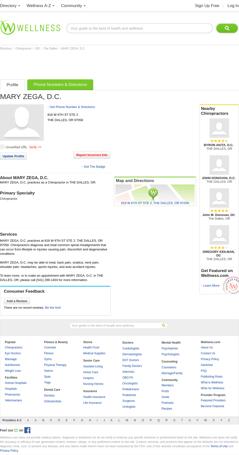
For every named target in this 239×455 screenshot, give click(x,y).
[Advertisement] (88, 63)
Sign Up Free (207, 5)
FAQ (204, 370)
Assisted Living (93, 366)
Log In (233, 5)
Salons (48, 370)
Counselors (169, 367)
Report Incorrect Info (92, 155)
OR (37, 48)
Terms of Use (219, 446)
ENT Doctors (130, 360)
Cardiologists (130, 348)
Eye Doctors (13, 353)
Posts (165, 391)
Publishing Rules (211, 376)
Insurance (90, 391)
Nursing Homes (93, 384)
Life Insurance (92, 403)
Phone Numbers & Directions (60, 84)
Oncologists (130, 383)
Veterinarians (13, 400)
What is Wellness (212, 382)
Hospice (88, 378)
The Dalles (50, 48)
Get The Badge (94, 166)
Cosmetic (50, 347)
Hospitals (11, 388)
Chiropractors (13, 347)
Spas (47, 376)
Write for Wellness (212, 388)
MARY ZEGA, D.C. (73, 48)
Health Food (91, 347)
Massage (11, 359)
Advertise (207, 365)
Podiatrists (129, 395)
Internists (128, 371)
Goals (165, 397)
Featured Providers (213, 400)
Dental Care (52, 389)
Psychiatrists (170, 348)
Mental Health (171, 342)
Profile (12, 85)
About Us (207, 347)
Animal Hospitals (16, 383)
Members (168, 385)
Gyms (48, 359)
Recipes (167, 408)
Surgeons (128, 401)
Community (71, 5)
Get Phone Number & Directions (72, 107)
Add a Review (17, 301)
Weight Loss (13, 370)
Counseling (169, 361)
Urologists (128, 406)
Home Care (90, 372)
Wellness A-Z (39, 5)
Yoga (47, 382)
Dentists (49, 395)
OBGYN (127, 377)
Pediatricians (130, 389)
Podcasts (168, 403)
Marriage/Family (172, 373)
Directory (8, 5)
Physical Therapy (55, 365)
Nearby (219, 111)
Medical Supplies (94, 353)
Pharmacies (12, 394)
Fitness (49, 353)
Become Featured (212, 406)
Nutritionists (12, 365)
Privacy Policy (210, 359)
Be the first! (53, 307)
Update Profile (13, 156)
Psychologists (170, 354)
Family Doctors (132, 366)
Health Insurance (94, 397)
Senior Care (91, 360)
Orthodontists (52, 401)
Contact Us (208, 353)
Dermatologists (132, 354)
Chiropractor (23, 48)
